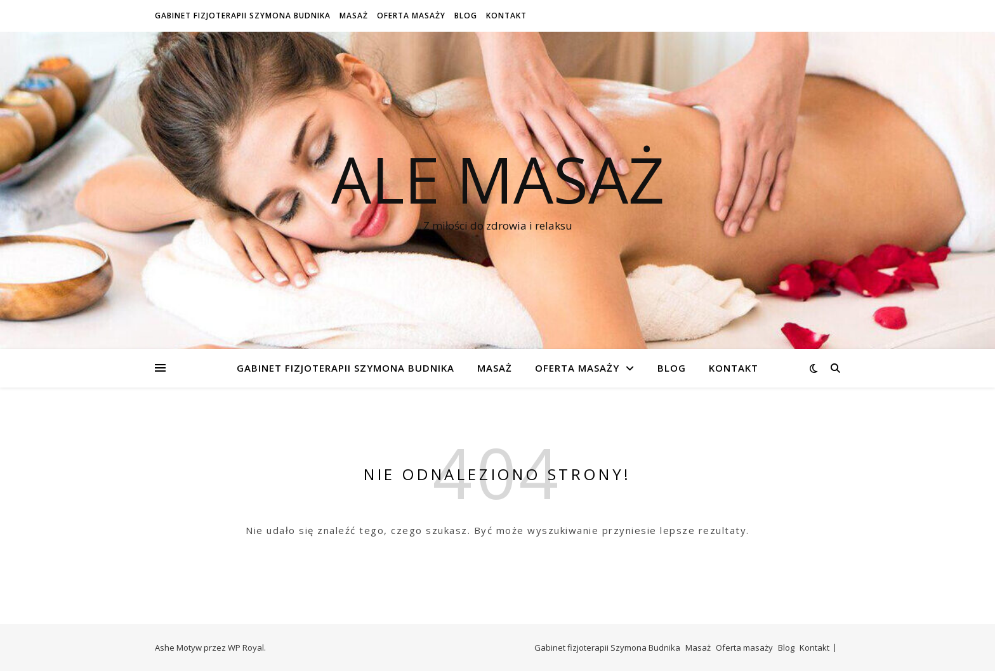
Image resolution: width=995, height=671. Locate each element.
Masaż (353, 15)
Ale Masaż (497, 179)
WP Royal (246, 647)
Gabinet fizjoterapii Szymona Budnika (243, 15)
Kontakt (506, 15)
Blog (465, 15)
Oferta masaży (411, 15)
